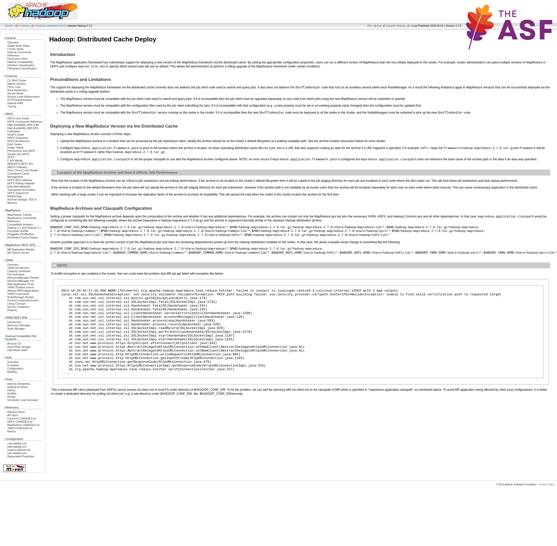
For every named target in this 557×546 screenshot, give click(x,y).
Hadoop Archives (17, 386)
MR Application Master (20, 249)
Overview (12, 42)
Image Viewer (15, 147)
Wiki (369, 25)
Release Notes (16, 411)
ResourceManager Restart (23, 277)
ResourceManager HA (20, 280)
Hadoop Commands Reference (19, 54)
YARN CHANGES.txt (19, 428)
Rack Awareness (17, 90)
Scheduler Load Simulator (22, 399)
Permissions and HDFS (21, 150)
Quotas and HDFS (18, 154)
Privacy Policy (547, 484)
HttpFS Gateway (17, 167)
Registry (12, 310)
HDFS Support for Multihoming (18, 194)
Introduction (14, 322)
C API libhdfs (15, 160)
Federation (13, 131)
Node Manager (16, 328)
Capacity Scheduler (19, 271)
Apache (9, 25)
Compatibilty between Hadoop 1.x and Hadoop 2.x (24, 226)
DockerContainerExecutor (22, 300)
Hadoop (25, 25)
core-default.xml (16, 443)
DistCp (11, 390)
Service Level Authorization (23, 96)
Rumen (11, 396)
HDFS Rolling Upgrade (21, 183)
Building (12, 371)
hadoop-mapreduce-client (51, 25)
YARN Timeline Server (20, 287)
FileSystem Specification (22, 68)
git (379, 25)
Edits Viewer (14, 144)
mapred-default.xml (18, 449)
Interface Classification (20, 65)
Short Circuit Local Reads (22, 170)
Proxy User (14, 86)
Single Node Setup (18, 45)
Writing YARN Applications (23, 290)
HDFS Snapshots (17, 137)
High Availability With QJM (23, 124)
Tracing (11, 106)
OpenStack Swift (17, 350)
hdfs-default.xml (16, 446)
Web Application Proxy (20, 284)
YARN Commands (18, 293)
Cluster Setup (15, 48)
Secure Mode (15, 93)
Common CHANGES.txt (21, 418)
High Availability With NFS (22, 128)
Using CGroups (16, 303)
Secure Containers (18, 306)
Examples (13, 365)
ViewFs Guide (15, 134)
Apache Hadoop (396, 25)
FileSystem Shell (17, 58)
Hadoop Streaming (18, 383)
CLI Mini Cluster (16, 80)
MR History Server (18, 252)
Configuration (15, 368)
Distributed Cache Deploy (22, 237)
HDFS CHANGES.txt (19, 421)
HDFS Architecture (18, 141)
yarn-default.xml (16, 453)
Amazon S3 (14, 343)
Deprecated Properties (20, 456)
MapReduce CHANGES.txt (23, 424)
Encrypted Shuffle (17, 230)
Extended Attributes (19, 186)
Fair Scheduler (16, 274)
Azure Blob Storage (19, 346)
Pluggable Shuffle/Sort (20, 234)
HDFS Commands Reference (24, 121)
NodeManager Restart (20, 297)
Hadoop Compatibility (20, 61)
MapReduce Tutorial (19, 214)
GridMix (11, 393)
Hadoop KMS (15, 103)
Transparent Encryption (21, 189)
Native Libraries (16, 83)
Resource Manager (18, 325)
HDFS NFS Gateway (19, 180)
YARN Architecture (18, 267)
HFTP (10, 157)
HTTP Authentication (19, 99)
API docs (12, 415)
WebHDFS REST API (20, 163)
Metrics (11, 431)
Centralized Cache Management (18, 175)
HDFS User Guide (18, 118)
